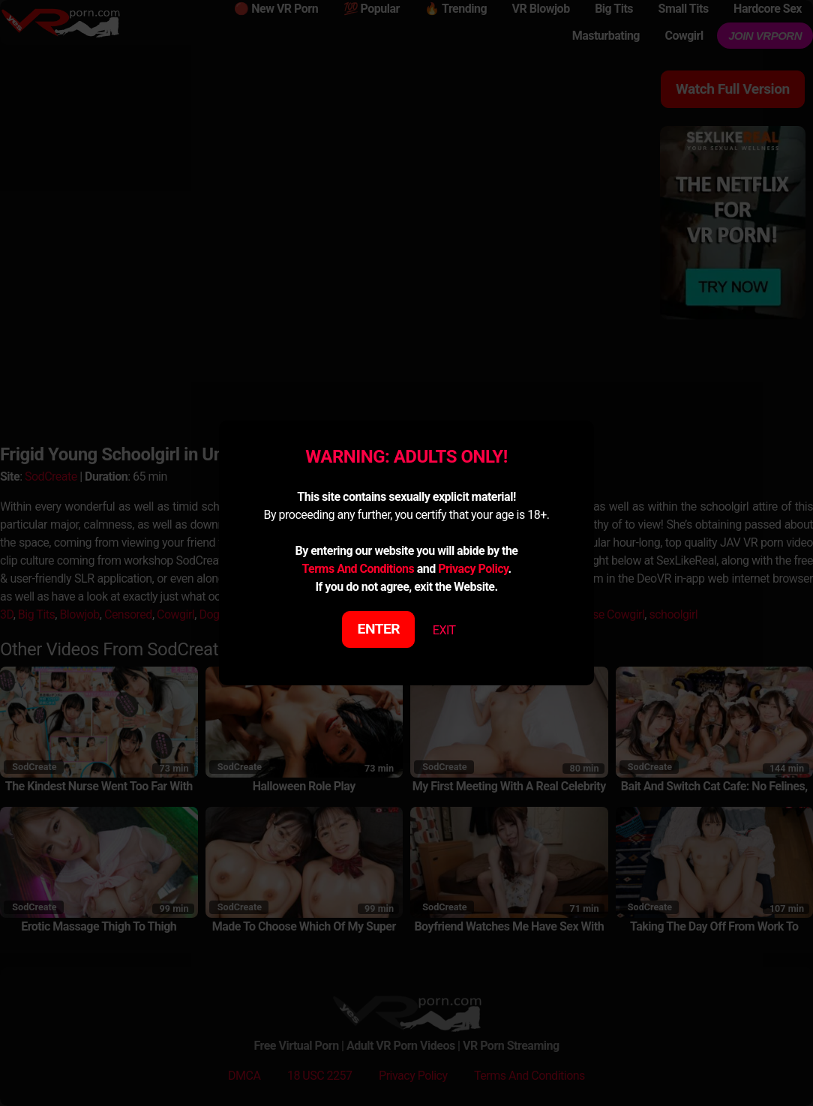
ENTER (379, 628)
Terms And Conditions (358, 569)
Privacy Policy (473, 569)
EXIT (444, 630)
